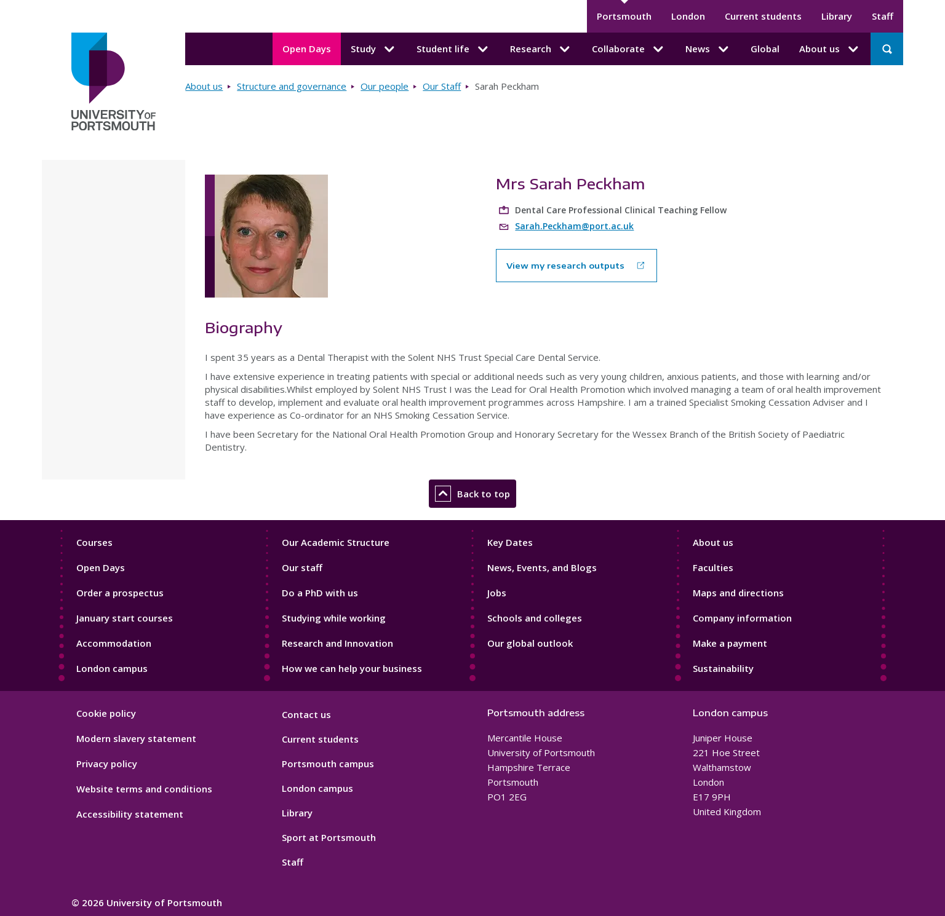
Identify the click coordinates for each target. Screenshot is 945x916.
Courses (94, 542)
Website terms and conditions (144, 789)
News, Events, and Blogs (542, 567)
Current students (763, 16)
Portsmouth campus (328, 763)
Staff (882, 16)
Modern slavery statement (136, 738)
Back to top (472, 494)
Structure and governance (291, 86)
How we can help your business (352, 668)
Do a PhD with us (320, 592)
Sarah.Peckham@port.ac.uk (574, 226)
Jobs (496, 592)
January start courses (124, 618)
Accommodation (113, 643)
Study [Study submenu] (374, 49)
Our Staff (442, 86)
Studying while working (334, 618)
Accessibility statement (129, 814)
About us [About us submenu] (830, 49)
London (688, 16)
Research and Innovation (337, 643)
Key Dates (510, 542)
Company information (742, 618)
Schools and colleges (534, 618)
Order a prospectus (120, 592)
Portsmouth (624, 16)
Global (765, 48)
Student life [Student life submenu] (453, 49)
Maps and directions (738, 592)
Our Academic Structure (335, 542)
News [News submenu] (708, 49)
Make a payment (730, 643)
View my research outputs (565, 265)
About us (204, 86)
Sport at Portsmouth (329, 837)
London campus (112, 668)
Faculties (713, 567)
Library (836, 16)
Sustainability (723, 668)
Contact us (306, 714)
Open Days (306, 48)
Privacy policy (106, 763)
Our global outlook (530, 643)
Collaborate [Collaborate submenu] (629, 49)
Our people (385, 86)
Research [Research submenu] (541, 49)
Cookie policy (106, 713)
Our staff (302, 567)
